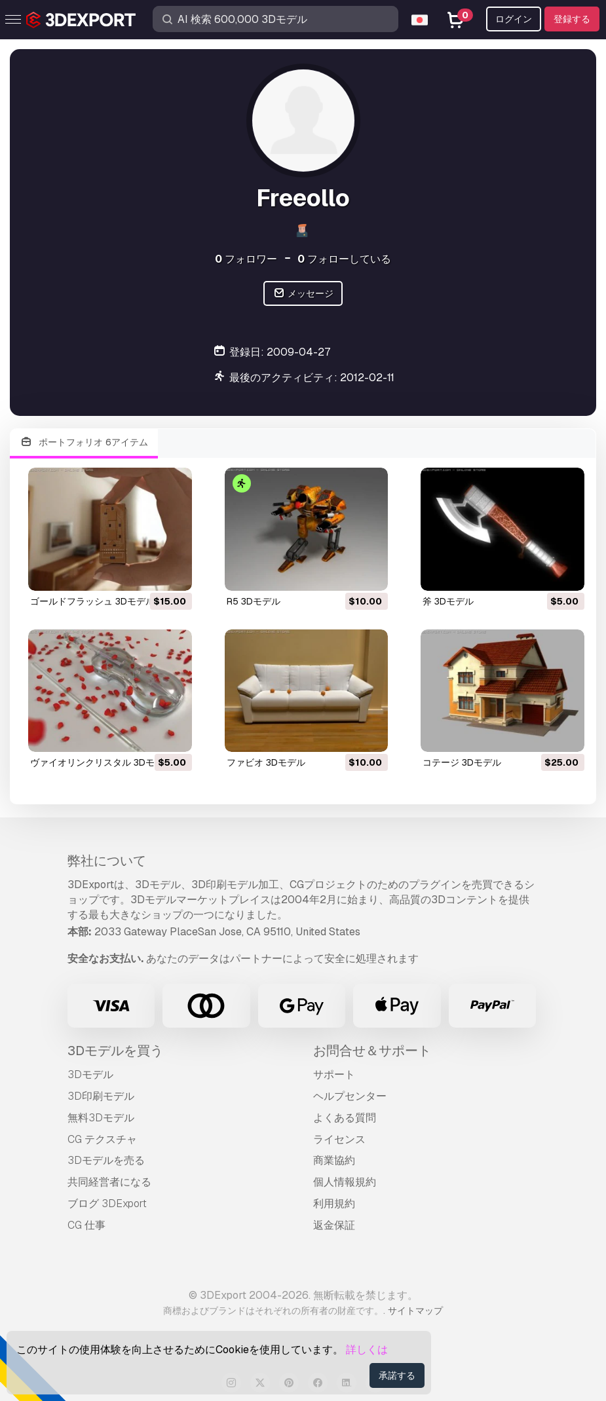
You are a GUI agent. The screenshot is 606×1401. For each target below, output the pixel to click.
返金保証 (334, 1225)
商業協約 (334, 1160)
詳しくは (367, 1349)
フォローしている (344, 259)
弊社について (106, 860)
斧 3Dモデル (448, 601)
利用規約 (334, 1203)
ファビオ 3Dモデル (266, 762)
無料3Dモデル (100, 1118)
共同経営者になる (109, 1182)
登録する (572, 19)
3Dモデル (90, 1074)
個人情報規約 (344, 1182)
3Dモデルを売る (106, 1160)
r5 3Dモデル (253, 601)
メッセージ (303, 294)
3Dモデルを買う (115, 1050)
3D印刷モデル (100, 1096)
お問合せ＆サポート (372, 1050)
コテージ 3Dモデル (462, 762)
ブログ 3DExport (107, 1203)
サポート (334, 1074)
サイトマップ (415, 1311)
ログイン (513, 19)
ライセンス (339, 1139)
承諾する (397, 1375)
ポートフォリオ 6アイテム (84, 442)
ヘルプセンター (350, 1096)
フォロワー (246, 259)
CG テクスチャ (102, 1139)
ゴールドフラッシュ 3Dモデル (92, 601)
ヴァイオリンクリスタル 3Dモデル (101, 762)
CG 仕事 (86, 1225)
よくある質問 (344, 1118)
